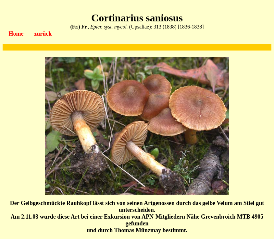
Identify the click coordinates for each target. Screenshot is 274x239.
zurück (43, 33)
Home (15, 33)
